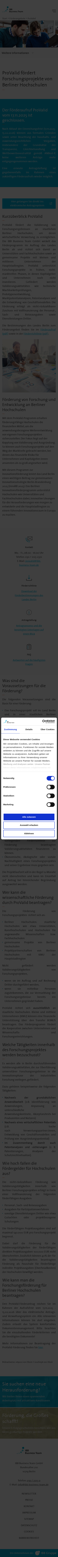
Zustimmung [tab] (10, 729)
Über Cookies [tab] (48, 729)
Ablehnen (29, 833)
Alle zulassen (29, 817)
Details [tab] (29, 729)
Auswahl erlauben (29, 825)
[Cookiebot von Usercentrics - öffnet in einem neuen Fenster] (42, 721)
